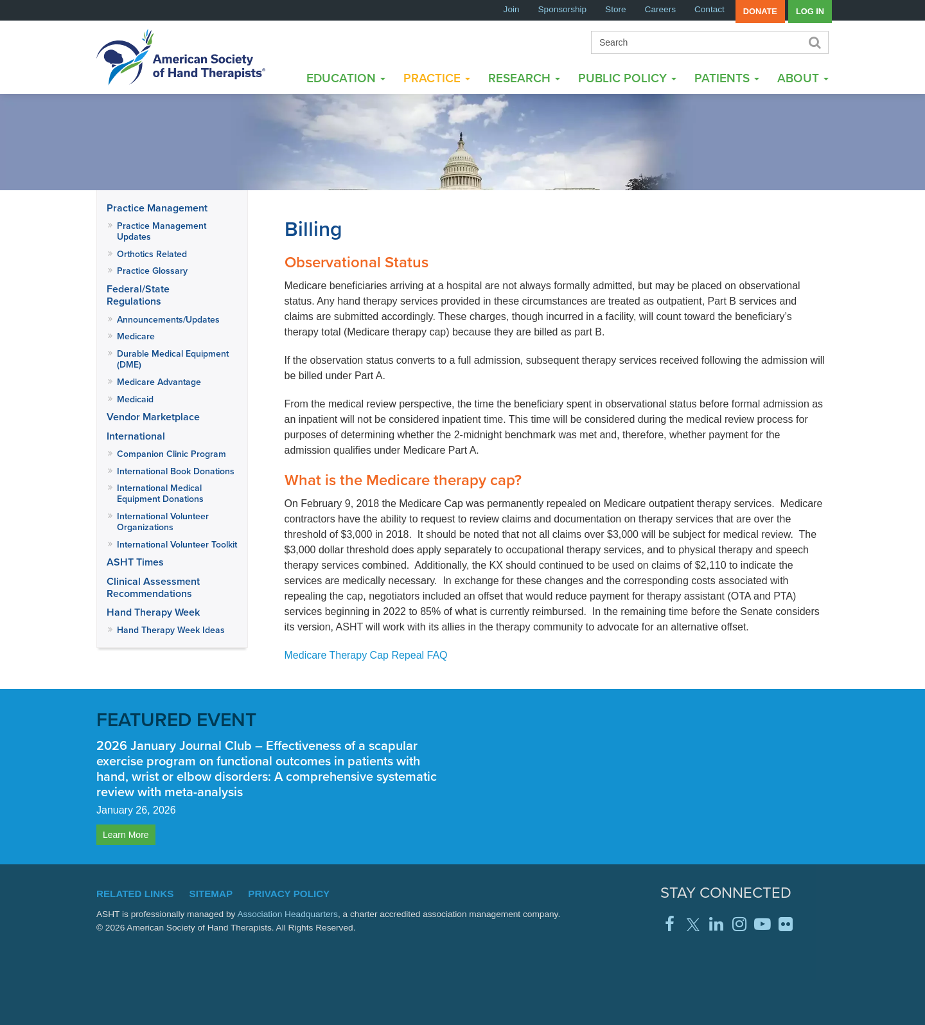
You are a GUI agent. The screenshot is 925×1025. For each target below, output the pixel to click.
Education (345, 78)
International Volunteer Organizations (163, 521)
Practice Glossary (152, 270)
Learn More (126, 835)
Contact (709, 9)
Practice (436, 78)
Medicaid (135, 399)
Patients (726, 78)
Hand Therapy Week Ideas (171, 629)
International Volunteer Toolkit (177, 544)
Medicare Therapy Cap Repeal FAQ (366, 655)
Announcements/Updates (168, 319)
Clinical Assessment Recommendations (153, 587)
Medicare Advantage (159, 381)
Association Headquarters (287, 914)
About (803, 78)
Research (524, 78)
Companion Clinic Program (171, 453)
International (136, 436)
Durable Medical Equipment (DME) (173, 359)
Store (615, 9)
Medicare (136, 336)
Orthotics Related (152, 253)
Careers (660, 9)
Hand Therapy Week (153, 612)
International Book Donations (175, 471)
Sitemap (211, 893)
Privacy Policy (289, 893)
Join (512, 9)
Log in (810, 11)
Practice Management (157, 208)
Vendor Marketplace (153, 416)
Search (814, 42)
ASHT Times (135, 562)
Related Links (134, 893)
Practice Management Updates (161, 231)
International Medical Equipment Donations (160, 493)
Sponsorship (562, 9)
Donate (760, 11)
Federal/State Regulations (138, 294)
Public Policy (627, 78)
